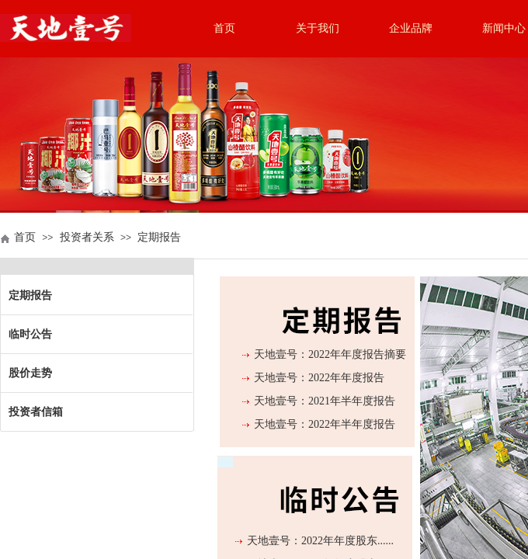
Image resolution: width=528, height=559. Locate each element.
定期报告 (159, 237)
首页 (224, 28)
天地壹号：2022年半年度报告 (324, 424)
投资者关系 (87, 237)
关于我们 (317, 28)
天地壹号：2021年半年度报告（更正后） (324, 411)
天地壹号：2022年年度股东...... (320, 541)
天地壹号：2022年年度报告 (319, 378)
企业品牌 (410, 28)
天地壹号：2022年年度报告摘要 (330, 354)
